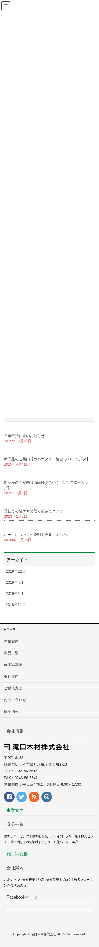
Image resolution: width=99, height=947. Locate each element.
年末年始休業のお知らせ (24, 436)
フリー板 (71, 836)
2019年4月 (14, 582)
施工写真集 (13, 665)
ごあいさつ (12, 879)
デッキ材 (56, 836)
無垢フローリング (16, 836)
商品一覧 (11, 653)
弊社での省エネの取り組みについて (33, 511)
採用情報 (11, 711)
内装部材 (32, 842)
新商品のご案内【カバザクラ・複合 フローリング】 (47, 459)
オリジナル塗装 (52, 842)
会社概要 (28, 879)
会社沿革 (52, 879)
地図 (41, 879)
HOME (9, 630)
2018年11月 (16, 605)
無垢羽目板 (40, 836)
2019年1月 (14, 593)
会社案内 (11, 676)
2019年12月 (16, 571)
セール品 (71, 842)
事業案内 (11, 641)
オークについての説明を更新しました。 (37, 534)
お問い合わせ (15, 700)
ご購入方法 (13, 688)
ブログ (66, 879)
